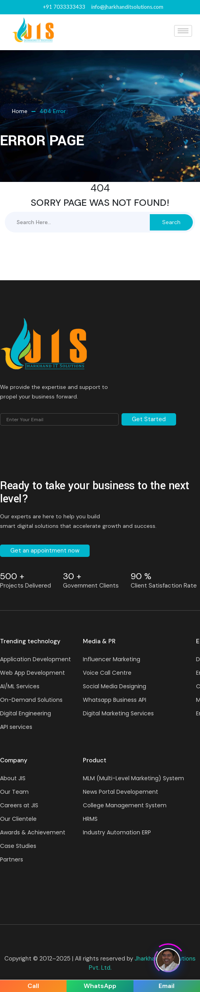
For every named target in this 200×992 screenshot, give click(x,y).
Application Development (35, 659)
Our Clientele (18, 819)
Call (33, 986)
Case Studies (18, 846)
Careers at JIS (19, 805)
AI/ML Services (19, 686)
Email (167, 986)
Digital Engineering (25, 713)
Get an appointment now (44, 551)
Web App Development (32, 673)
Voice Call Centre (107, 673)
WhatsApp (100, 986)
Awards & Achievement (32, 832)
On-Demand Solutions (31, 700)
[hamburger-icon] (183, 31)
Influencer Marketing (111, 659)
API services (16, 727)
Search (171, 222)
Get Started (149, 419)
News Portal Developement (120, 792)
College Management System (125, 805)
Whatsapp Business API (114, 700)
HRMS (90, 819)
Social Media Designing (114, 686)
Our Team (14, 792)
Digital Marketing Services (118, 713)
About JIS (12, 778)
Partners (11, 859)
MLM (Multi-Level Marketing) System (133, 778)
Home (19, 111)
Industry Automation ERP (117, 832)
